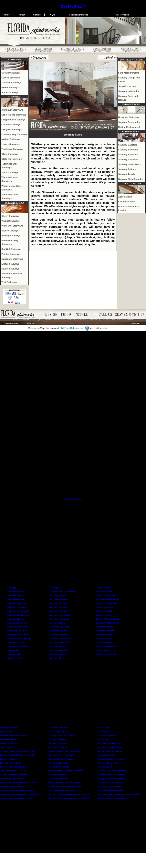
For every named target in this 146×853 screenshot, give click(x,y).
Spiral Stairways (9, 92)
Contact (37, 15)
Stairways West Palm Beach (110, 751)
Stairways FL (55, 587)
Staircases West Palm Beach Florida (16, 798)
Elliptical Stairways (11, 82)
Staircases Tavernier (105, 635)
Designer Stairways (11, 129)
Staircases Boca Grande (18, 635)
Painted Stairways (10, 254)
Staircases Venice (104, 638)
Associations (125, 197)
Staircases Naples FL (59, 599)
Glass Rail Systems (11, 159)
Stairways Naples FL (58, 595)
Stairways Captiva (15, 619)
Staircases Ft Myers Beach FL (13, 767)
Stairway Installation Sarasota (13, 735)
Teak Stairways (9, 282)
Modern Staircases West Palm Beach (65, 751)
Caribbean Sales (126, 201)
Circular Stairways (11, 73)
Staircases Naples (15, 599)
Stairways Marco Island (60, 615)
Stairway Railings (127, 169)
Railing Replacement (129, 127)
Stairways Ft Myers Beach (107, 619)
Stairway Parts (14, 650)
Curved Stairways (10, 77)
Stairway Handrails (128, 159)
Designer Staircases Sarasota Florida (17, 790)
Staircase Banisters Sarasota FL (112, 775)
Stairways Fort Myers (17, 607)
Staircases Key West (58, 631)
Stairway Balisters (127, 145)
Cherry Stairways (10, 216)
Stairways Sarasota (104, 607)
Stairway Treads (126, 174)
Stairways (11, 587)
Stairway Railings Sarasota (12, 778)
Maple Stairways (9, 230)
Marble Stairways (10, 269)
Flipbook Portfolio (78, 15)
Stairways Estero (57, 623)
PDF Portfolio (122, 15)
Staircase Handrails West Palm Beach (17, 755)
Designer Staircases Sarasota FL (15, 775)
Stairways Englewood (17, 623)
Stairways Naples (15, 595)
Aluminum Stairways (12, 110)
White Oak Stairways (12, 226)
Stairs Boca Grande (57, 743)
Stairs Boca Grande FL (10, 763)
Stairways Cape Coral (17, 603)
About (22, 15)
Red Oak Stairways (11, 249)
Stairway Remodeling (129, 122)
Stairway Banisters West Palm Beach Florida (68, 794)
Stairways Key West (58, 607)
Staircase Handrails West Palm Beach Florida (20, 794)
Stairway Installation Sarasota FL (113, 771)
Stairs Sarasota (7, 747)
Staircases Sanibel (104, 627)
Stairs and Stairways (73, 499)
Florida (70, 790)
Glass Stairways (9, 154)
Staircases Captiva (15, 642)
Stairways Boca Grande (18, 611)
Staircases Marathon (58, 635)
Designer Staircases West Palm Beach (17, 751)
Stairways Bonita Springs (18, 615)
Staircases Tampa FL (58, 727)
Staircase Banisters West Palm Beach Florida (118, 794)
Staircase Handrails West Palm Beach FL (18, 782)
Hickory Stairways (10, 235)
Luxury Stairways (10, 144)
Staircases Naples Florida (107, 599)
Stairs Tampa (104, 727)
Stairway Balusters (128, 149)
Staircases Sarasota (16, 591)
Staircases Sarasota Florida (110, 790)
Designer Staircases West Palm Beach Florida (69, 798)
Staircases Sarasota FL (59, 767)
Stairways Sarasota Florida (12, 786)
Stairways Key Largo (58, 603)
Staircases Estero (104, 642)
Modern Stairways (10, 139)
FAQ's (52, 15)
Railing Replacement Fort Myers (112, 778)
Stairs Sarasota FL (106, 755)
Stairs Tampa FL (7, 731)
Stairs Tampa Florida (57, 731)
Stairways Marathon (58, 611)
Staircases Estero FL (58, 763)
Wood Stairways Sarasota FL (13, 771)
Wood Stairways (9, 172)
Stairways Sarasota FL (108, 763)
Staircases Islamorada (59, 642)
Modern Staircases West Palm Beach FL (66, 782)
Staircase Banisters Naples (60, 759)
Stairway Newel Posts (129, 164)
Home (7, 15)
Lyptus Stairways (10, 264)
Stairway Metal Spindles (130, 179)
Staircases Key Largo (59, 627)
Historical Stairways (128, 117)
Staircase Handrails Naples (110, 747)
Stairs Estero (103, 731)
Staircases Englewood (17, 646)
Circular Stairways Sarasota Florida (64, 786)
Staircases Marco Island (60, 638)
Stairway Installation (128, 91)
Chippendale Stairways (13, 119)
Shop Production (127, 86)
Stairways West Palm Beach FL (112, 782)
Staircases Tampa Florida (109, 743)
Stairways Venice (103, 615)
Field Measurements (128, 73)
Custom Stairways (10, 124)
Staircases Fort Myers (17, 631)
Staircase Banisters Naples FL (111, 759)
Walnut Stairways (10, 221)
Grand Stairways (10, 87)
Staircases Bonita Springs (19, 638)
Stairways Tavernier (105, 611)
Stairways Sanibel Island (107, 603)
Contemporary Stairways (14, 134)
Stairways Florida (103, 587)
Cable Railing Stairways (13, 115)
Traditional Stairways (12, 149)
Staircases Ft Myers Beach (108, 623)
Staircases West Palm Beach (62, 591)
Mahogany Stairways (12, 259)
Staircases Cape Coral (17, 627)
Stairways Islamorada (59, 619)
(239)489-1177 (73, 6)
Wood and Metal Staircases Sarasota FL (66, 771)
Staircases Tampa (104, 591)
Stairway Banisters (128, 154)
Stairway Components (106, 646)
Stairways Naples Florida (107, 595)
